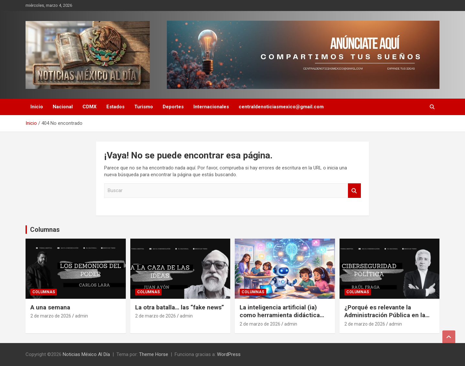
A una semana (50, 307)
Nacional (63, 107)
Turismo (143, 107)
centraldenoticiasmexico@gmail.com (281, 107)
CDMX (89, 107)
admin (81, 315)
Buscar (354, 190)
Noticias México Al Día (86, 354)
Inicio (36, 107)
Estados (115, 107)
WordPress (229, 354)
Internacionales (211, 107)
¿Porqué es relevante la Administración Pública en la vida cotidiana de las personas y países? (389, 319)
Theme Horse (153, 354)
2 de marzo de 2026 (50, 315)
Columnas (45, 229)
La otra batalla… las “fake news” (179, 307)
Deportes (173, 107)
